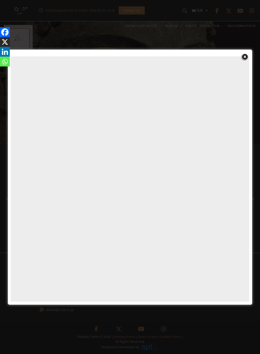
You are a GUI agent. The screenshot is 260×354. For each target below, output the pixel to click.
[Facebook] (5, 32)
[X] (5, 42)
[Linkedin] (5, 52)
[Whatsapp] (5, 61)
